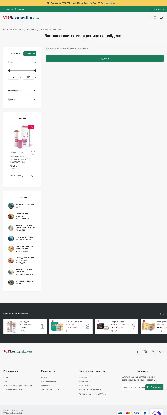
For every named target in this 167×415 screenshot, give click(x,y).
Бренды (11, 99)
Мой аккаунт (48, 371)
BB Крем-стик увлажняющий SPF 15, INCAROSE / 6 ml (20, 159)
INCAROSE (31, 29)
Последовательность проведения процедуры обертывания (25, 260)
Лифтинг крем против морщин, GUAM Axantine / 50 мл (119, 323)
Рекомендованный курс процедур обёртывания (24, 248)
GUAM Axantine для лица (25, 205)
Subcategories (14, 90)
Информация (10, 371)
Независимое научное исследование (22, 216)
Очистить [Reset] (31, 53)
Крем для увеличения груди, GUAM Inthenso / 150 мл (28, 323)
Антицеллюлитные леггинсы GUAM (24, 238)
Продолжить (104, 58)
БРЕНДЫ (19, 29)
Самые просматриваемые (15, 313)
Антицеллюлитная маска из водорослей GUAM (24, 271)
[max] (28, 76)
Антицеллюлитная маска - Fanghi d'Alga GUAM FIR (25, 227)
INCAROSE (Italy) (16, 152)
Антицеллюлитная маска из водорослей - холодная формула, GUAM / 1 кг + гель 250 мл (74, 323)
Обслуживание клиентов (92, 371)
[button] (17, 176)
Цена (10, 62)
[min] (13, 76)
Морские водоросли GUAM (25, 282)
